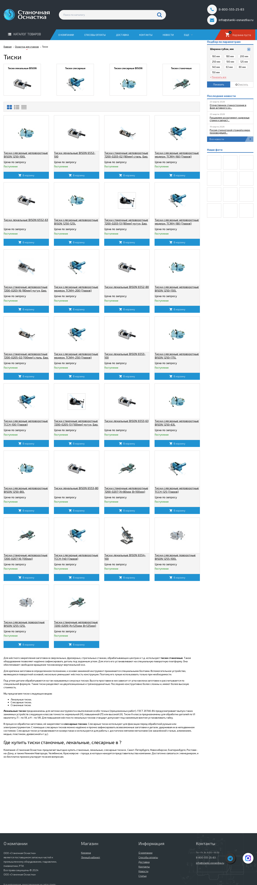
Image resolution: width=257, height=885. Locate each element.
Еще (188, 34)
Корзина (86, 852)
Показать (218, 84)
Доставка (122, 34)
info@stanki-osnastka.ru (210, 862)
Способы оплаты (95, 34)
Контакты (145, 34)
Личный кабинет (90, 857)
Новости (168, 34)
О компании (66, 34)
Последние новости (221, 95)
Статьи (142, 875)
